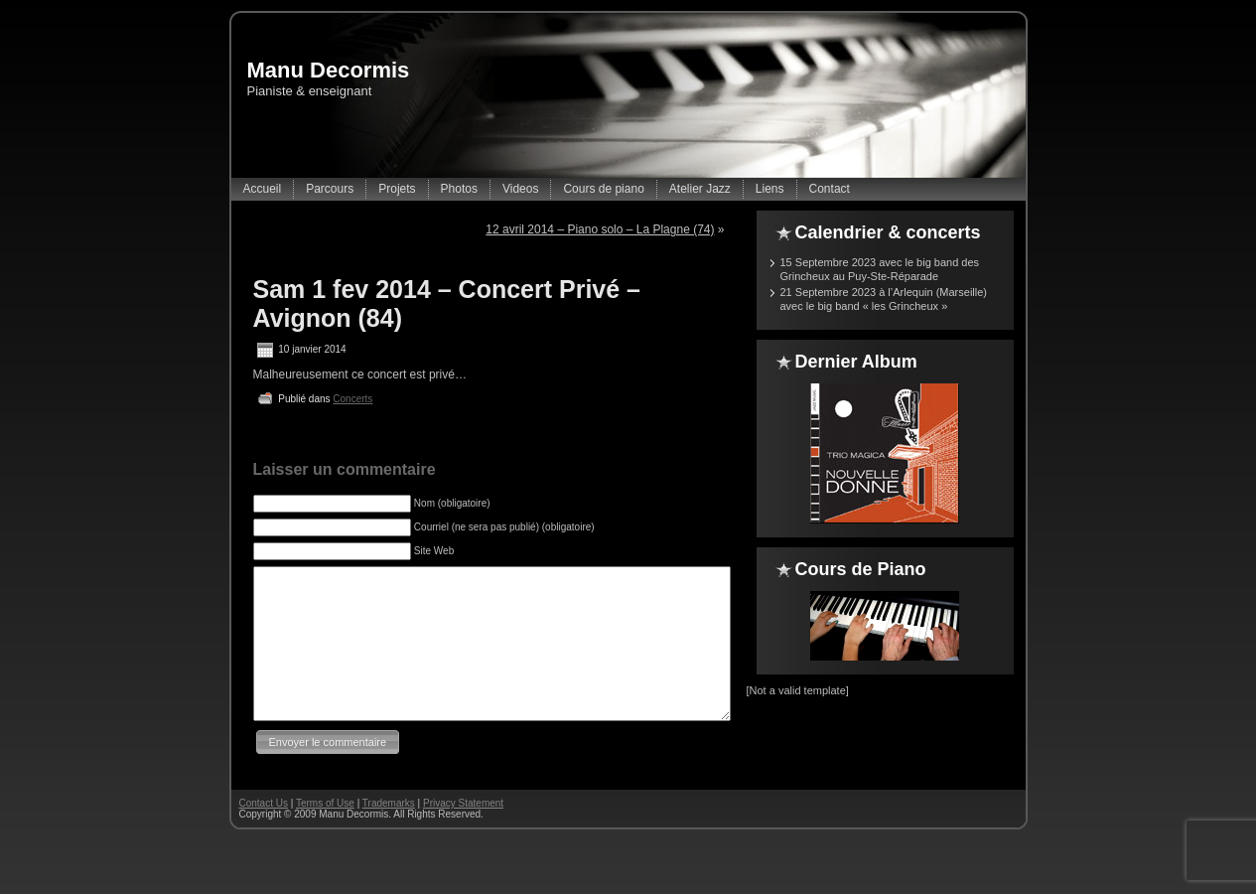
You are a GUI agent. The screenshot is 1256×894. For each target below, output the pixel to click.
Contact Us (263, 832)
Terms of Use (325, 832)
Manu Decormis (328, 70)
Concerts (352, 398)
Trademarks (388, 832)
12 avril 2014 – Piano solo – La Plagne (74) (600, 229)
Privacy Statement (463, 832)
